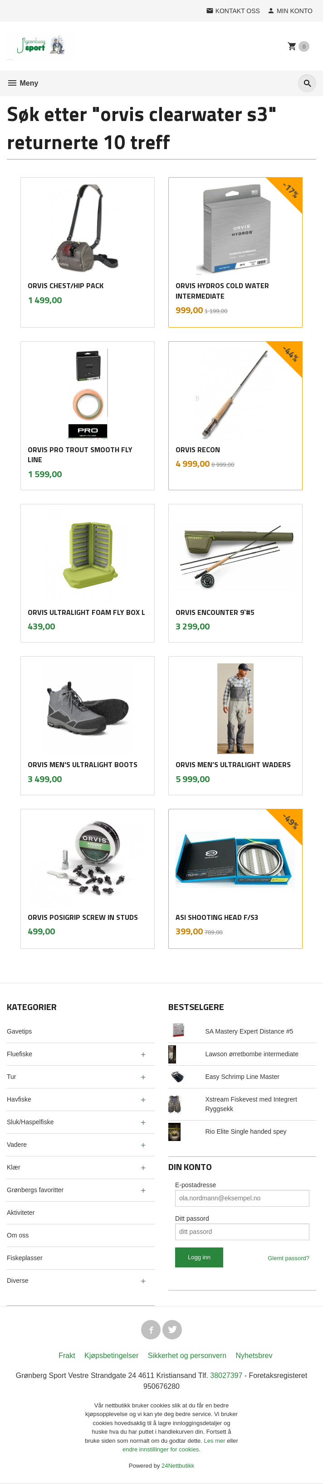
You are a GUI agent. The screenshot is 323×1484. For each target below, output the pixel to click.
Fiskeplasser (25, 1258)
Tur (11, 1076)
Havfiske (19, 1099)
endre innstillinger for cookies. (161, 1449)
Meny (22, 83)
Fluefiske (19, 1054)
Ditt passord (192, 1218)
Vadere (17, 1144)
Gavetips (19, 1031)
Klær (13, 1167)
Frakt (67, 1356)
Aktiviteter (20, 1212)
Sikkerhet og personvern (187, 1356)
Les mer (215, 1441)
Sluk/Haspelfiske (30, 1122)
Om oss (18, 1235)
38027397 (226, 1376)
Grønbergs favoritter (35, 1190)
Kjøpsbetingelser (111, 1356)
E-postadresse (195, 1185)
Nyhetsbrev (254, 1356)
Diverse (17, 1280)
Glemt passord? (288, 1258)
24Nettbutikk (178, 1466)
